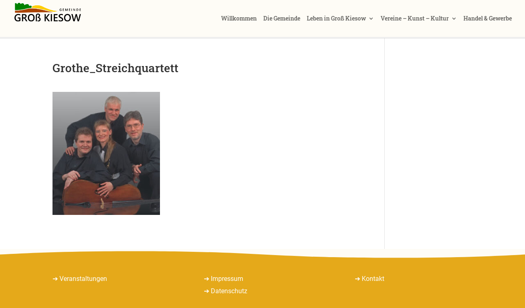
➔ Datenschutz (225, 291)
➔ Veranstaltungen (79, 279)
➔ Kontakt (369, 279)
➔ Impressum (223, 279)
